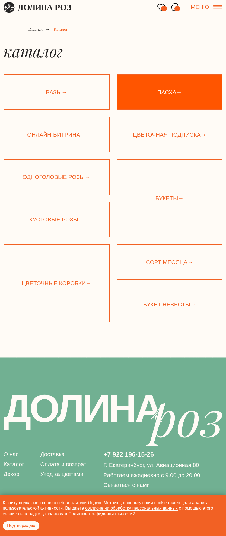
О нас (11, 454)
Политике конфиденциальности (100, 514)
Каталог (14, 464)
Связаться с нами (126, 485)
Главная (35, 29)
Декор (11, 474)
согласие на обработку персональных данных (131, 508)
